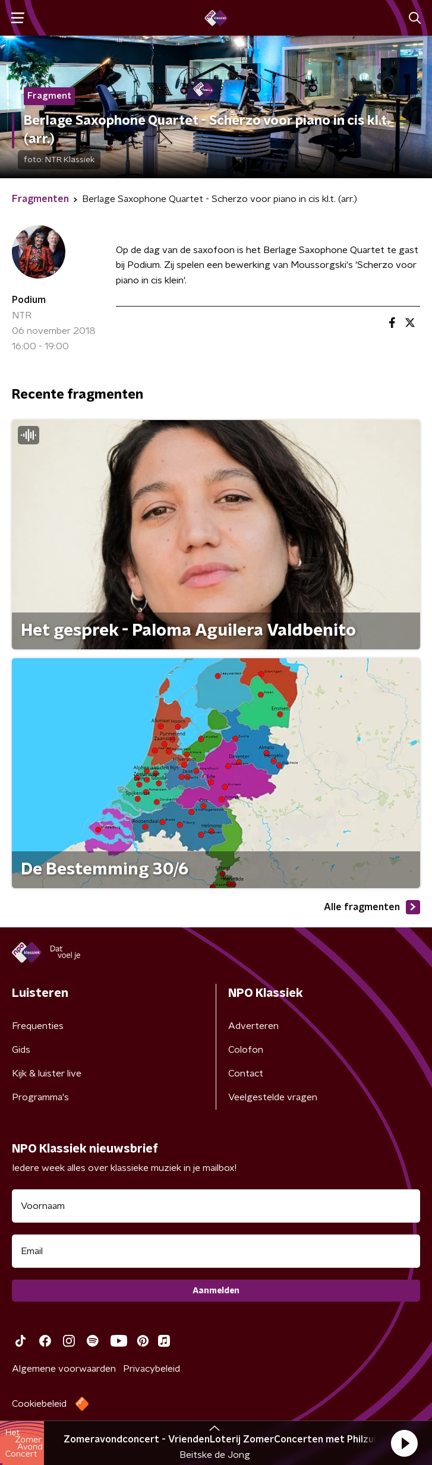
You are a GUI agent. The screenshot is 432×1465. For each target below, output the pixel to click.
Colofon (245, 1049)
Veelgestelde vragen (272, 1097)
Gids (21, 1049)
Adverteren (253, 1026)
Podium (29, 300)
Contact (245, 1073)
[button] (404, 1443)
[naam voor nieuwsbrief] (216, 1206)
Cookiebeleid (39, 1404)
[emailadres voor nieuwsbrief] (216, 1251)
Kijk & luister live (46, 1073)
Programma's (40, 1097)
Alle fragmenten (372, 907)
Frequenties (38, 1026)
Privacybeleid (151, 1369)
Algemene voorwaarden (64, 1369)
